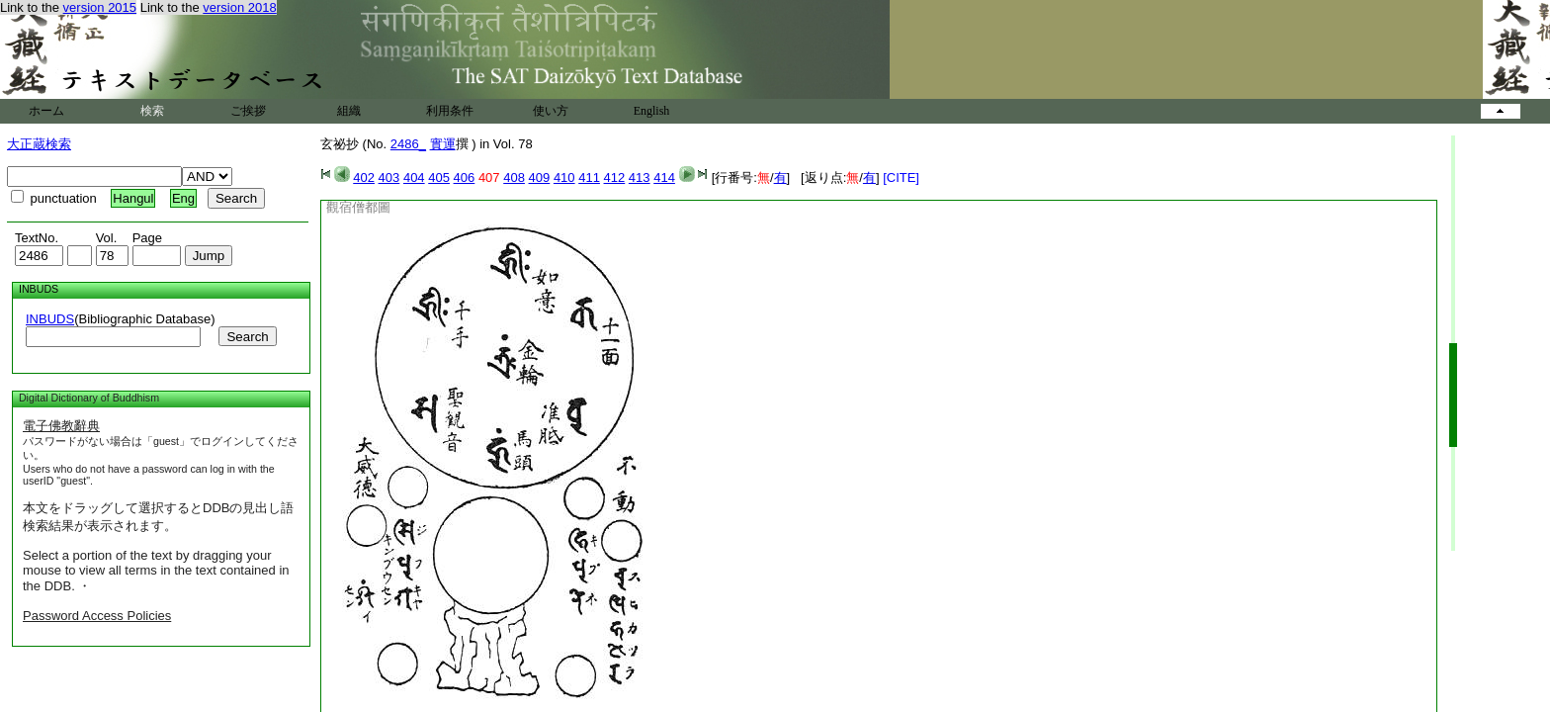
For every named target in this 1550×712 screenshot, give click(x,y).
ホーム (46, 111)
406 (464, 177)
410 (564, 177)
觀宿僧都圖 (358, 207)
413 (639, 177)
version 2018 (239, 7)
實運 (443, 143)
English (652, 111)
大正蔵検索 (39, 143)
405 (439, 177)
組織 (349, 111)
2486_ (408, 143)
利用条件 (450, 111)
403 (389, 177)
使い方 (550, 111)
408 (514, 177)
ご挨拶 (248, 111)
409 (540, 177)
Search (247, 336)
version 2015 (99, 7)
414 (664, 177)
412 (615, 177)
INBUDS (50, 319)
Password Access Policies (97, 615)
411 (589, 177)
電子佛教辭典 (61, 425)
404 (414, 177)
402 (364, 177)
